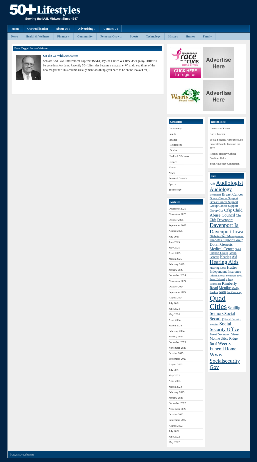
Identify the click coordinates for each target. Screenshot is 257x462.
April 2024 (175, 319)
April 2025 (175, 252)
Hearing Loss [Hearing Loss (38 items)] (218, 267)
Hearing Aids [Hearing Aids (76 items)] (224, 262)
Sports (134, 36)
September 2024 (177, 291)
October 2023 (176, 353)
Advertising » (86, 28)
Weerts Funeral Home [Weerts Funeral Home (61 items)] (223, 346)
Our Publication (37, 28)
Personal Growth (111, 36)
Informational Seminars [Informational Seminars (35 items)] (223, 275)
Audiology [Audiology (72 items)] (221, 189)
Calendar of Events (220, 128)
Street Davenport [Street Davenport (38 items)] (220, 334)
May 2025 (174, 247)
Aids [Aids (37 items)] (213, 184)
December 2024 (177, 275)
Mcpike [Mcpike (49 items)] (225, 288)
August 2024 (176, 297)
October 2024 (176, 286)
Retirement (176, 144)
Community (85, 36)
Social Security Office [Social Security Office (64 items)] (224, 326)
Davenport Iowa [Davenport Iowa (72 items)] (226, 231)
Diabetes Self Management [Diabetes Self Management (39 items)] (227, 236)
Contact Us (110, 28)
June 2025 (174, 241)
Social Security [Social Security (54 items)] (222, 316)
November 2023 (177, 347)
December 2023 (177, 342)
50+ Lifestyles (57, 12)
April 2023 (175, 380)
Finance (173, 139)
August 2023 (176, 364)
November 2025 (177, 214)
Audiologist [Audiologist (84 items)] (229, 183)
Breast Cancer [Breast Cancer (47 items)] (232, 194)
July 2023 (174, 369)
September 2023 (177, 358)
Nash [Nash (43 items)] (222, 292)
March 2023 (175, 386)
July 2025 (174, 236)
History (173, 36)
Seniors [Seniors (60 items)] (217, 313)
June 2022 (174, 436)
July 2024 (174, 303)
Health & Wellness (37, 36)
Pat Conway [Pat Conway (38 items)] (234, 292)
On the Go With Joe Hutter (60, 55)
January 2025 (176, 269)
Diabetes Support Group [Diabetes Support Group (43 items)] (226, 240)
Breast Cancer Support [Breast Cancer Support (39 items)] (224, 198)
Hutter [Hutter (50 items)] (232, 267)
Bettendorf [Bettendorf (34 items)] (215, 194)
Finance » (63, 36)
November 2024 (177, 280)
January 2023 (176, 397)
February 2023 (177, 392)
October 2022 (176, 414)
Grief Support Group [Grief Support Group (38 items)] (225, 251)
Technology (153, 36)
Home (15, 28)
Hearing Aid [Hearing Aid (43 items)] (228, 257)
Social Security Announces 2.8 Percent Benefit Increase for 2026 (226, 144)
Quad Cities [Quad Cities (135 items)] (218, 302)
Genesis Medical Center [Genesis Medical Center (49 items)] (222, 246)
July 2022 (174, 431)
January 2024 (176, 336)
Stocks (173, 150)
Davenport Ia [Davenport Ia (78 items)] (224, 225)
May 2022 (174, 442)
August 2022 (176, 425)
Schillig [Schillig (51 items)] (234, 307)
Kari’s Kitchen (218, 133)
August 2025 (176, 230)
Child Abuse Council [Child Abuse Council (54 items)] (226, 213)
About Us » (63, 28)
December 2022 (177, 403)
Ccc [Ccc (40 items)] (221, 210)
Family (207, 36)
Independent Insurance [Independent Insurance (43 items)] (225, 271)
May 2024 (174, 314)
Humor (190, 36)
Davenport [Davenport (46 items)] (225, 220)
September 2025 (177, 225)
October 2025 (176, 219)
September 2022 (177, 419)
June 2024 (174, 308)
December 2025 (177, 208)
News (14, 36)
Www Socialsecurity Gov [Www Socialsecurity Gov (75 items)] (225, 361)
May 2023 (174, 375)
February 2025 (177, 264)
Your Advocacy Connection (225, 163)
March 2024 (175, 325)
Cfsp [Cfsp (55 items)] (228, 210)
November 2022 (177, 408)
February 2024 (177, 330)
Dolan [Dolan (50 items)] (215, 244)
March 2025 (175, 258)
